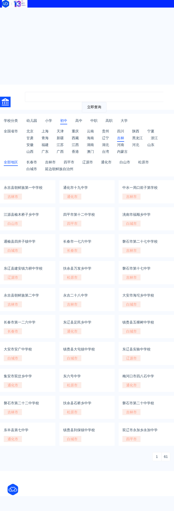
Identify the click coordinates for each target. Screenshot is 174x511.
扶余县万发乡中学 (77, 268)
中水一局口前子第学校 (140, 188)
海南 (90, 138)
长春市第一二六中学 (20, 322)
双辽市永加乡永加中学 (140, 430)
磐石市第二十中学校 (138, 403)
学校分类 (11, 121)
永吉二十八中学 (75, 295)
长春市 (31, 162)
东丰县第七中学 (16, 430)
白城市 (31, 169)
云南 (90, 131)
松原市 (143, 162)
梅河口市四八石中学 (138, 376)
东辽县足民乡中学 (77, 322)
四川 (120, 131)
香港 (75, 152)
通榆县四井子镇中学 (20, 241)
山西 (29, 152)
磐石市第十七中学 (136, 268)
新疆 (60, 138)
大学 (124, 121)
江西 (75, 145)
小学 (48, 121)
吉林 (120, 138)
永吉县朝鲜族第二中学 (21, 295)
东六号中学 (72, 376)
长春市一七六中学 (77, 241)
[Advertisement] (87, 45)
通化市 (106, 162)
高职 (109, 121)
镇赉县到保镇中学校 (79, 430)
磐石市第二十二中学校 (21, 403)
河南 (120, 145)
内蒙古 (122, 152)
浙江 (154, 138)
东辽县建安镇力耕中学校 (23, 268)
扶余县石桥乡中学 (77, 403)
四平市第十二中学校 (79, 214)
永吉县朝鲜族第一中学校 (23, 188)
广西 (60, 152)
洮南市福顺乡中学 (136, 214)
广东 (45, 152)
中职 (93, 121)
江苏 (60, 145)
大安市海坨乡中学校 (138, 295)
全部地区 (11, 162)
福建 (45, 145)
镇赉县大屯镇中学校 (79, 349)
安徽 (29, 145)
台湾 (105, 152)
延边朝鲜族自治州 (59, 169)
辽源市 (87, 162)
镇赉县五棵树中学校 (138, 322)
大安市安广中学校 (18, 349)
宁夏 (150, 131)
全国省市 (11, 131)
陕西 (135, 131)
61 (166, 457)
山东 (150, 145)
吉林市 (50, 162)
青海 (45, 138)
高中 (78, 121)
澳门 (90, 152)
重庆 (75, 131)
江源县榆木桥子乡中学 (21, 214)
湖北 (105, 145)
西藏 (75, 138)
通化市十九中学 (75, 188)
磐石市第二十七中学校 (140, 241)
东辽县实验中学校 (136, 349)
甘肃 (29, 138)
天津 (60, 131)
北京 (29, 131)
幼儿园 (31, 121)
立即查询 (94, 107)
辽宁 (105, 138)
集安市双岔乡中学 (18, 376)
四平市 (69, 162)
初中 (63, 121)
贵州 (105, 131)
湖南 (90, 145)
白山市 (125, 162)
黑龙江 (137, 138)
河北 (135, 145)
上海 (45, 131)
